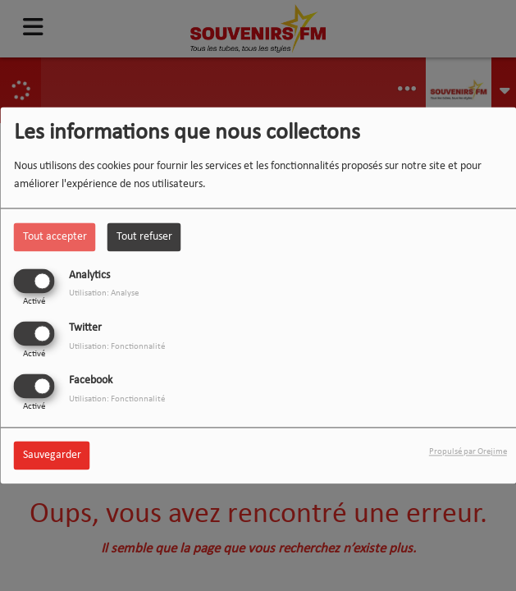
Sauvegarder (52, 456)
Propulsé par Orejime (468, 452)
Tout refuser (144, 237)
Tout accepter (55, 237)
